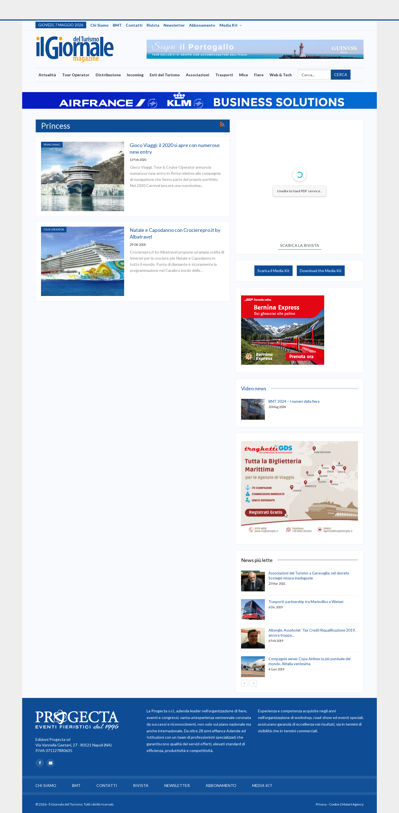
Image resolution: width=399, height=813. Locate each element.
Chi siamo (99, 25)
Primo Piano (52, 144)
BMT (117, 25)
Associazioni (197, 74)
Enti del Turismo (165, 74)
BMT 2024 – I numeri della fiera (293, 401)
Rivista (153, 25)
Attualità (47, 74)
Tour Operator (75, 74)
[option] (255, 49)
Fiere (259, 74)
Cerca (340, 74)
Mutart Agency (353, 804)
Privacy (321, 804)
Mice (243, 74)
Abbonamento (202, 25)
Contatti (134, 25)
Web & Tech (281, 74)
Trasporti (224, 74)
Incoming (135, 74)
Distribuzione (108, 74)
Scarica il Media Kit (273, 270)
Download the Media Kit (321, 270)
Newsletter (174, 25)
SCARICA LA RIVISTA (299, 245)
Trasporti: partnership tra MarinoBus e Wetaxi (305, 601)
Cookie (334, 804)
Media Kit (228, 25)
